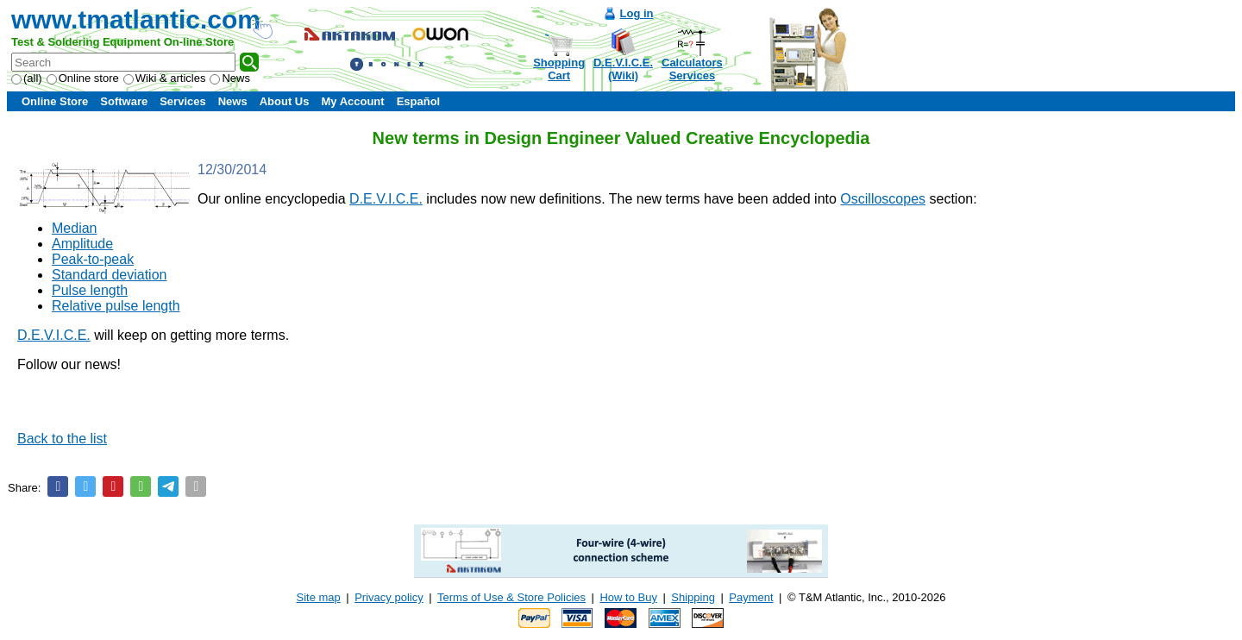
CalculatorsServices (692, 69)
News (230, 78)
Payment (751, 597)
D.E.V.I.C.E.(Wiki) (623, 69)
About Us (285, 101)
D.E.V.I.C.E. (386, 198)
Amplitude (82, 243)
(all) (26, 78)
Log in (637, 13)
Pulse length (90, 290)
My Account (352, 101)
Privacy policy (388, 597)
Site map (319, 597)
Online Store (55, 101)
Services (183, 101)
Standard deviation (109, 274)
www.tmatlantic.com (135, 19)
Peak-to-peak (93, 259)
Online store (83, 78)
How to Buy (627, 597)
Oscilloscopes (882, 198)
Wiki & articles (164, 78)
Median (74, 228)
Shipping (693, 597)
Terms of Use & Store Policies (511, 597)
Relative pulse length (116, 305)
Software (123, 101)
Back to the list (62, 438)
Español (419, 101)
